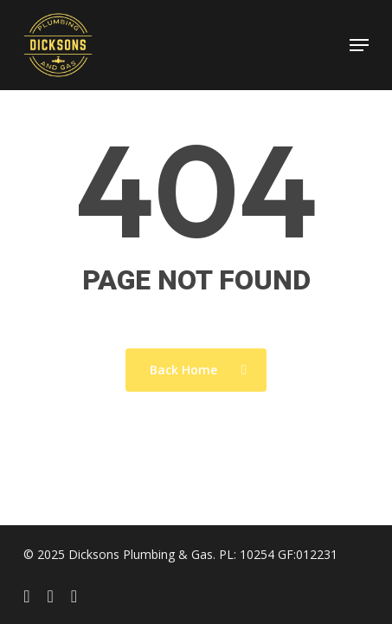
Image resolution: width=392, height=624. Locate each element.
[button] (359, 45)
